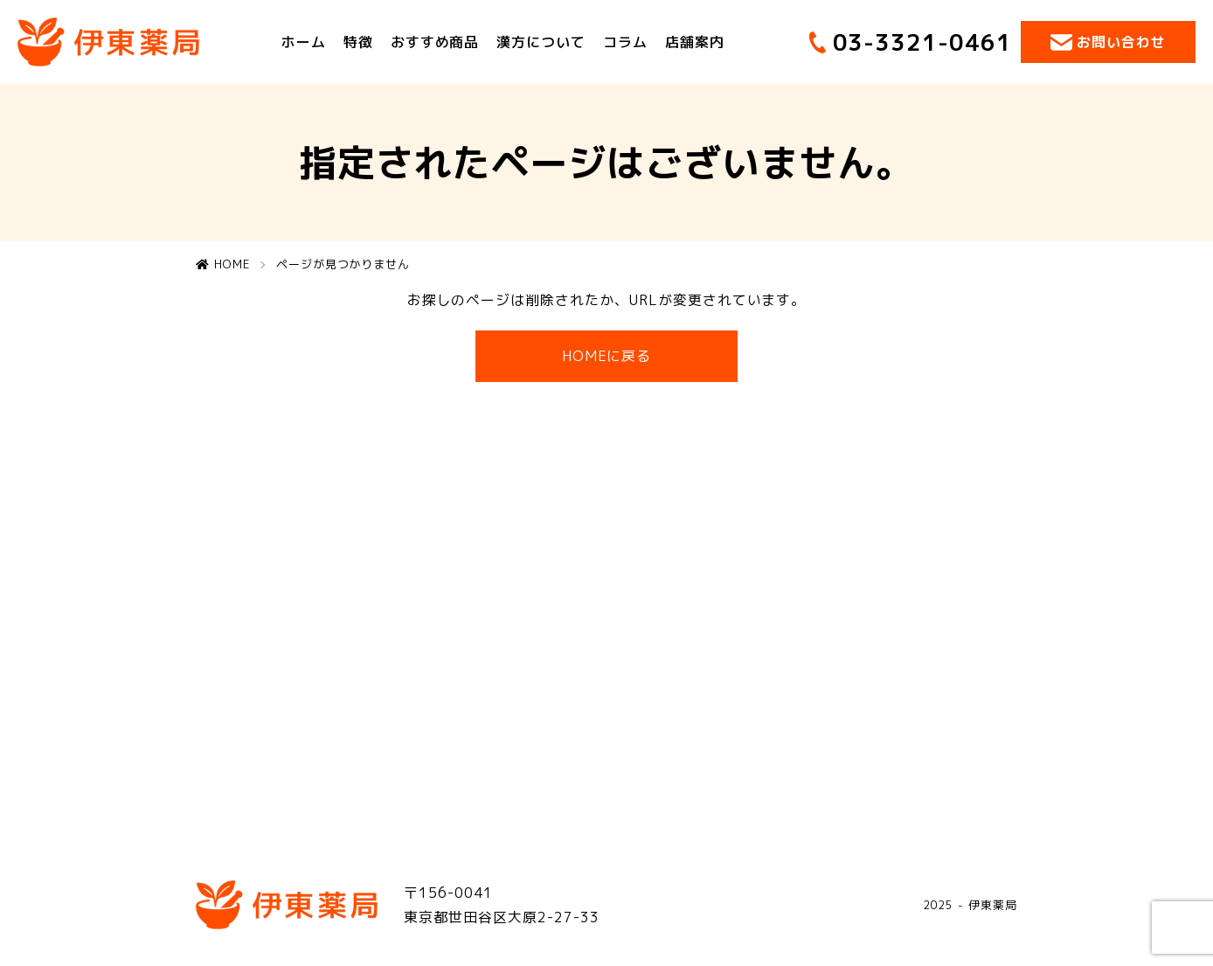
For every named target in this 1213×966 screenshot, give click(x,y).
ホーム (303, 42)
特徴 (358, 42)
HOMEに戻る (607, 355)
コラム (625, 42)
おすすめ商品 (435, 42)
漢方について (541, 42)
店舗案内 (694, 42)
